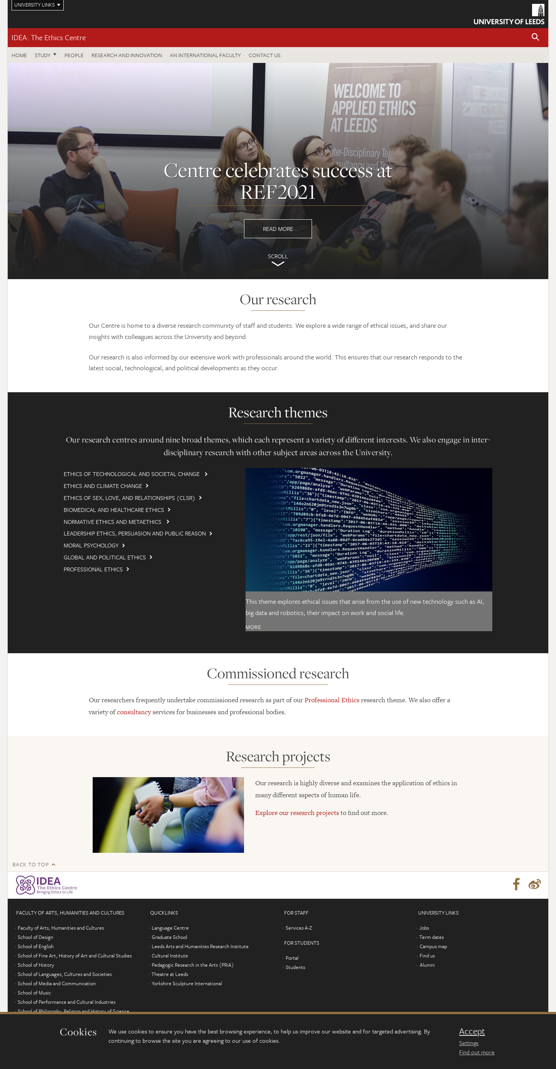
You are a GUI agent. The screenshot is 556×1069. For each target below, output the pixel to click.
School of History (36, 964)
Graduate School (169, 936)
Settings (468, 1043)
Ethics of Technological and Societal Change (132, 473)
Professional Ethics (93, 569)
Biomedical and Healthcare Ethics (114, 509)
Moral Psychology (91, 545)
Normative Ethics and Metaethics (113, 521)
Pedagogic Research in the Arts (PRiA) (193, 964)
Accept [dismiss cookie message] (472, 1031)
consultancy (134, 711)
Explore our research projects (297, 812)
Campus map (433, 946)
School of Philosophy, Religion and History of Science (73, 1011)
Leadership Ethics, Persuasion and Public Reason (135, 533)
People (74, 55)
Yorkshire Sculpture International (187, 983)
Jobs (424, 927)
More (253, 627)
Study (43, 55)
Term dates (431, 936)
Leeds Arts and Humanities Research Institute (200, 946)
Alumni (427, 964)
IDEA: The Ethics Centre (49, 37)
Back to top (30, 864)
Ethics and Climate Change (103, 485)
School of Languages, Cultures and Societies (65, 974)
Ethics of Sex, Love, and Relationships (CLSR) (129, 497)
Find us (427, 955)
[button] (535, 38)
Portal (292, 957)
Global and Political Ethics (105, 557)
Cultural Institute (170, 955)
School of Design (35, 936)
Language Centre (170, 927)
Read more (278, 171)
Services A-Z (299, 927)
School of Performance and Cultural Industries (66, 1001)
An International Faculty (205, 55)
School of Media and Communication (57, 983)
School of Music (34, 992)
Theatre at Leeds (169, 974)
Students (295, 967)
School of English (36, 946)
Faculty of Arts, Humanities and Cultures (61, 927)
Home (19, 55)
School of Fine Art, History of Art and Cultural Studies (75, 955)
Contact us (264, 55)
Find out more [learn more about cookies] (477, 1052)
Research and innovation (127, 55)
